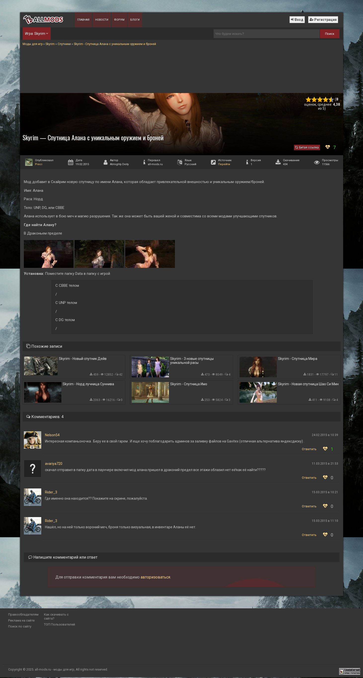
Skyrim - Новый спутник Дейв (83, 359)
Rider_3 (51, 493)
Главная (83, 19)
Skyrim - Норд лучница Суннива (88, 385)
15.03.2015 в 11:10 (325, 521)
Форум (119, 19)
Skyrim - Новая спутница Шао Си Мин (308, 385)
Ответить (309, 450)
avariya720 (53, 464)
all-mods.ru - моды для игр (54, 670)
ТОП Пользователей (59, 625)
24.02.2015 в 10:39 (325, 435)
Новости (101, 19)
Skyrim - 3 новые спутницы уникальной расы (192, 361)
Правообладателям (23, 615)
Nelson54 (52, 436)
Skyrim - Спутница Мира (297, 359)
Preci (38, 164)
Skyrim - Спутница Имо (188, 385)
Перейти (224, 164)
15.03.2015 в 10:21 (325, 493)
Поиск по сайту (19, 627)
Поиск (329, 34)
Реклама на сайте (21, 621)
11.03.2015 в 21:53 (325, 464)
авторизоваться (155, 578)
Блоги (135, 19)
